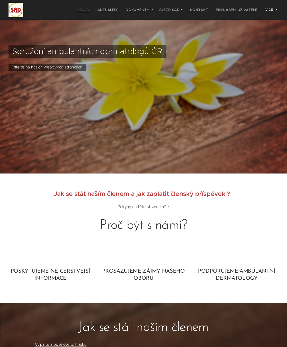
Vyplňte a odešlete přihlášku (61, 344)
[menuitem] (49, 10)
